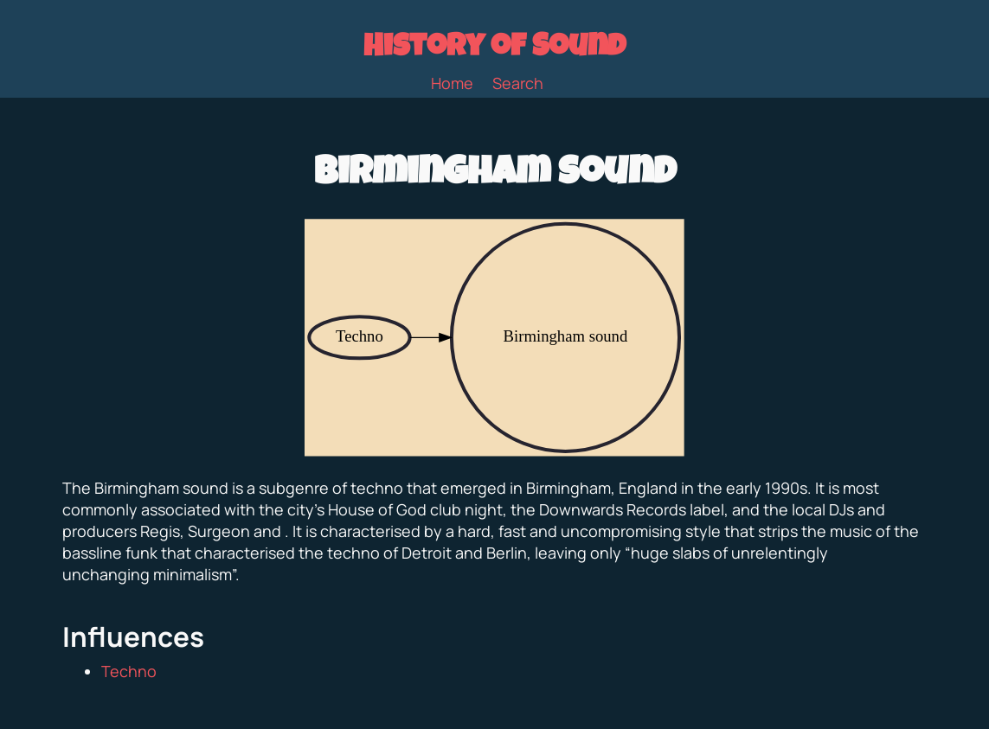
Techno (129, 671)
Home (452, 83)
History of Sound (494, 49)
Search (517, 83)
